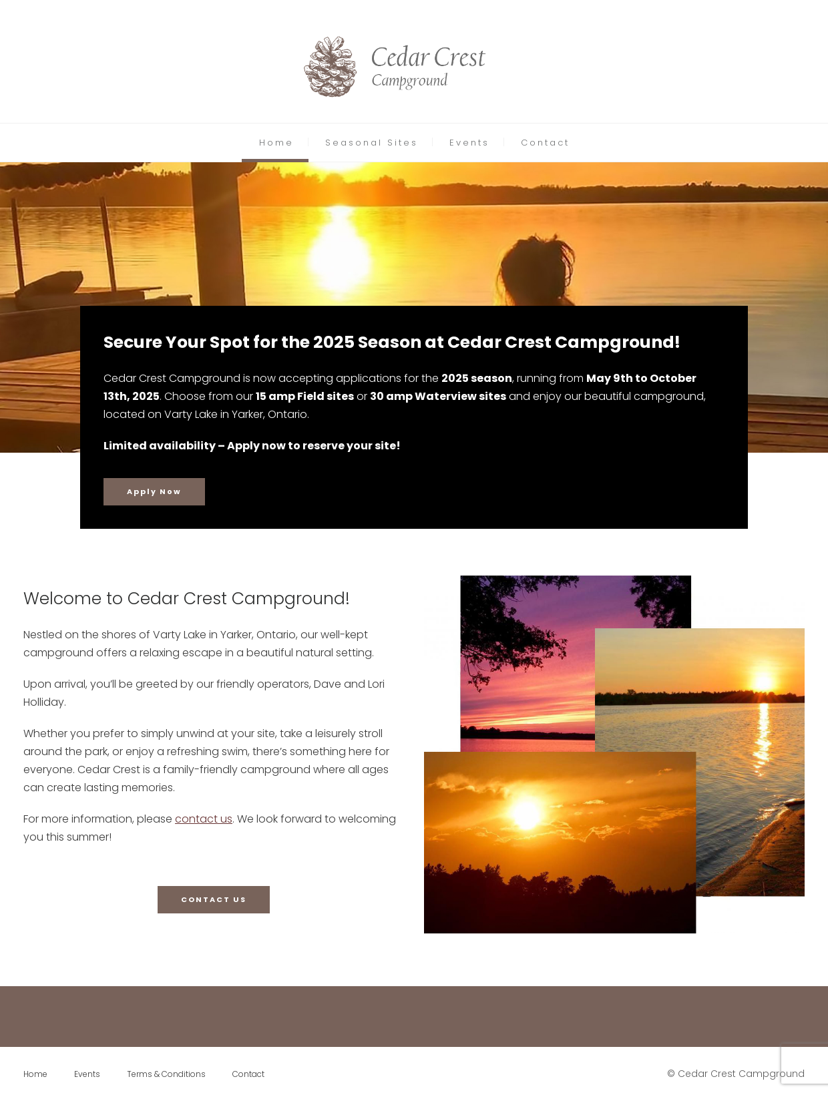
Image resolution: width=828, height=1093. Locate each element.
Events (469, 142)
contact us (203, 819)
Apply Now (154, 491)
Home (276, 142)
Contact (545, 142)
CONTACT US (213, 899)
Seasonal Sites (371, 142)
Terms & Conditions (166, 1074)
